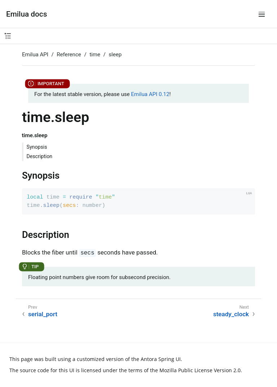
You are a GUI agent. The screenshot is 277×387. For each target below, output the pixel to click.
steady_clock (231, 314)
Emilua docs (26, 14)
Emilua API (35, 54)
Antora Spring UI (161, 359)
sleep (115, 54)
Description (40, 156)
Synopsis (37, 147)
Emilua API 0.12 (150, 94)
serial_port (42, 314)
